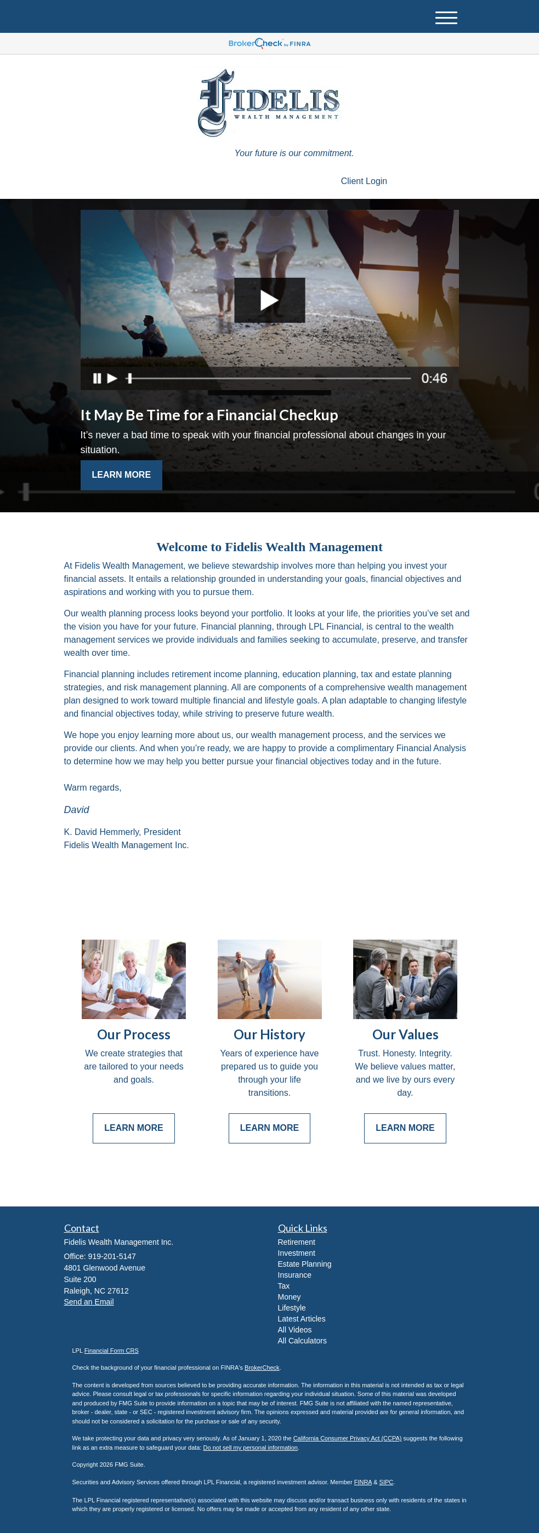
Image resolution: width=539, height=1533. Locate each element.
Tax (284, 1286)
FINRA (363, 1482)
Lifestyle (292, 1307)
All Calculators (302, 1340)
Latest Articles (302, 1318)
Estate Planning (305, 1264)
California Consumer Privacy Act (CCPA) (347, 1438)
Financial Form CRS (111, 1350)
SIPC (386, 1482)
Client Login (364, 181)
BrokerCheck (262, 1367)
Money (289, 1296)
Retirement (296, 1242)
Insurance (294, 1275)
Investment (296, 1253)
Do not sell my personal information (250, 1447)
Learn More (121, 474)
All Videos (295, 1329)
